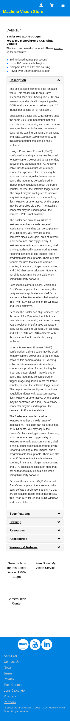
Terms (8, 673)
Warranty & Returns (24, 547)
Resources (17, 530)
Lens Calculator (15, 690)
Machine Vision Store (23, 11)
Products (10, 696)
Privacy (9, 679)
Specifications (20, 513)
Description (18, 80)
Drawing (15, 522)
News (8, 667)
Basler (11, 36)
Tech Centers (13, 685)
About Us (10, 656)
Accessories (18, 538)
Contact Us (11, 661)
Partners (10, 702)
